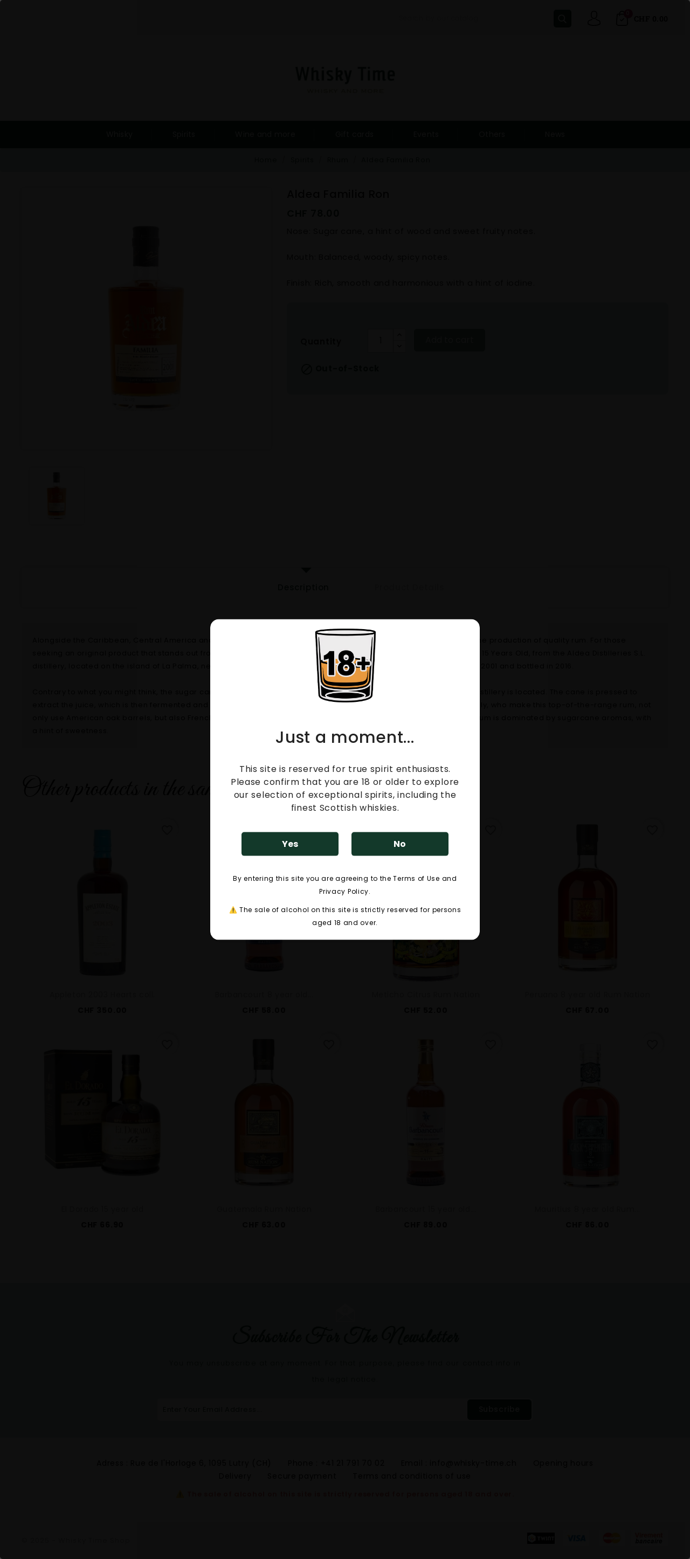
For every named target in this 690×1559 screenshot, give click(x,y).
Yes (290, 843)
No (400, 843)
